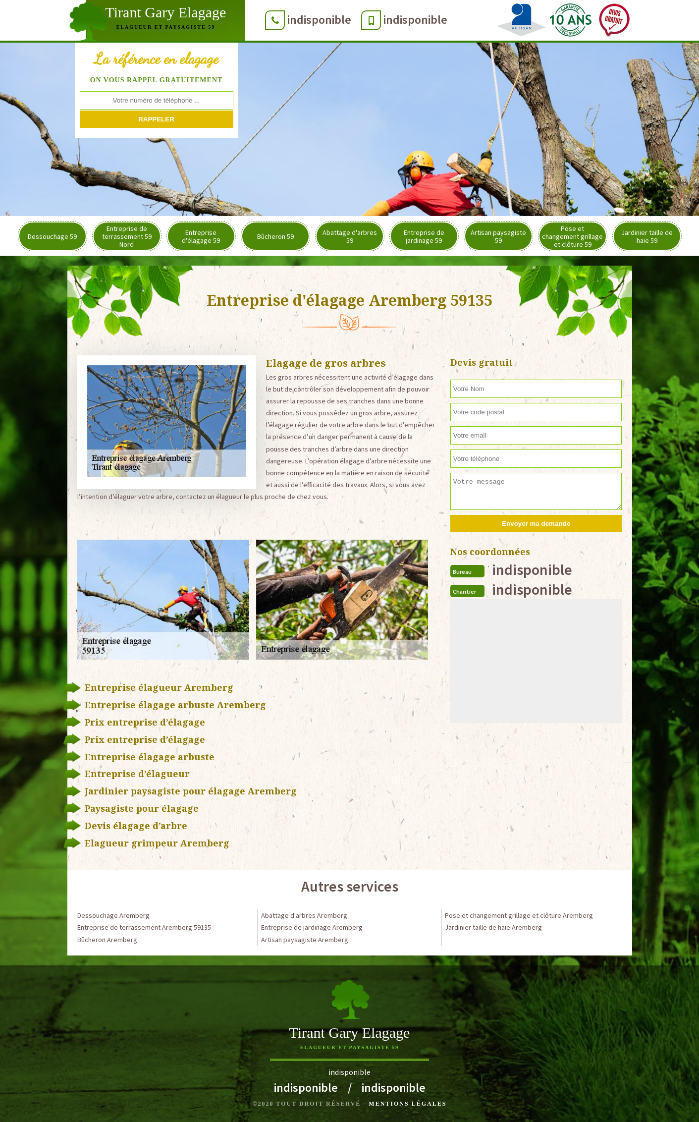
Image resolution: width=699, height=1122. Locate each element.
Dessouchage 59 (52, 236)
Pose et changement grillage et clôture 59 (572, 236)
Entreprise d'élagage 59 (201, 236)
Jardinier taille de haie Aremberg (493, 927)
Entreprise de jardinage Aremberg (312, 927)
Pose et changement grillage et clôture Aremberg (519, 915)
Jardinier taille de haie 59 (647, 236)
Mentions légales (407, 1103)
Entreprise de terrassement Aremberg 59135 (144, 927)
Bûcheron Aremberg (107, 939)
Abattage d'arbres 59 (350, 236)
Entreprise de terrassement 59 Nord (127, 236)
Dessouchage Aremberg (113, 915)
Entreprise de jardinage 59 (424, 236)
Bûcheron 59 (275, 236)
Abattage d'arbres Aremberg (304, 915)
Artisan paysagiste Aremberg (304, 939)
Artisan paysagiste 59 (498, 236)
